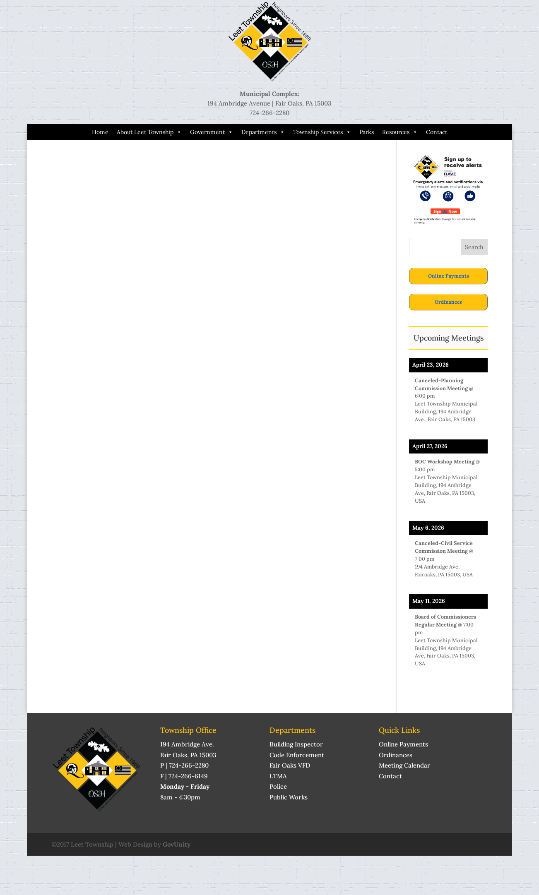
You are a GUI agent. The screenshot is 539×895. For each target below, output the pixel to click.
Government (211, 132)
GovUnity (176, 844)
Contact (436, 132)
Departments (263, 132)
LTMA (278, 776)
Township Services (322, 132)
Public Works (289, 797)
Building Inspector (296, 744)
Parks (366, 132)
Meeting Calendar (404, 765)
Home (100, 132)
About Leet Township (149, 132)
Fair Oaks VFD (290, 765)
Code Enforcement (297, 755)
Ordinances (448, 302)
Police (278, 786)
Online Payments (448, 276)
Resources (400, 132)
